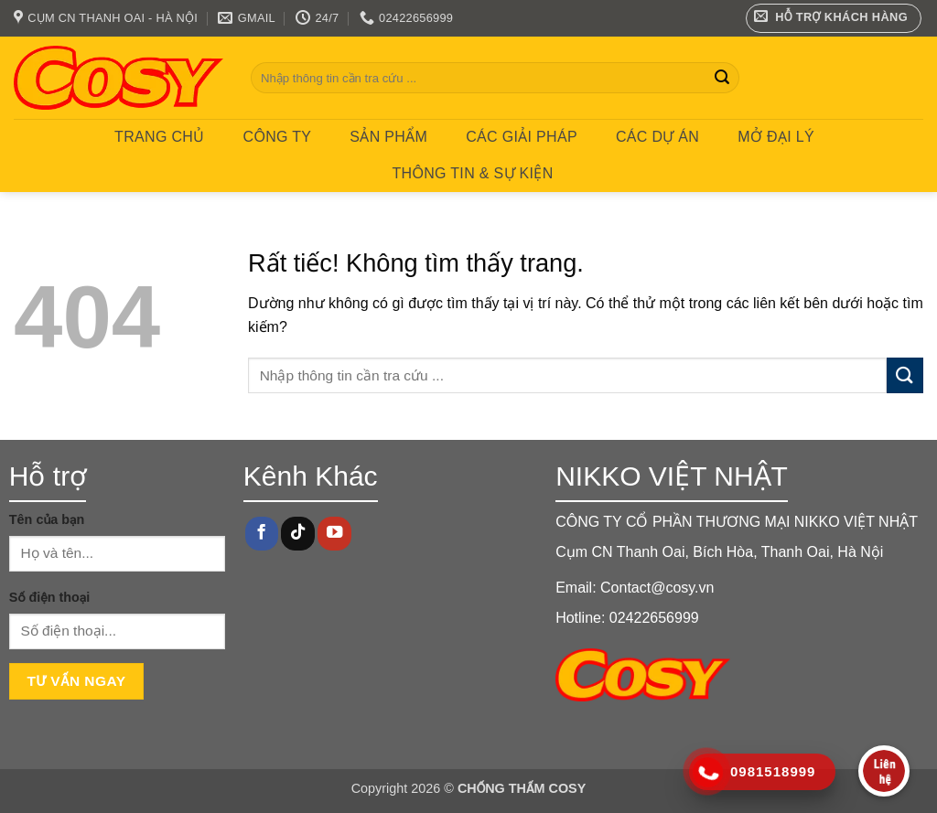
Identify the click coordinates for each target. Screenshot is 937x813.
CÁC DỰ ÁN (657, 136)
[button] (834, 18)
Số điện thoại (49, 597)
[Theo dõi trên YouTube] (334, 534)
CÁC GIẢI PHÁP (521, 136)
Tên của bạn (47, 519)
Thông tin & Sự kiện (472, 173)
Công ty (277, 136)
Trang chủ (159, 136)
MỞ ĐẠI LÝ (776, 136)
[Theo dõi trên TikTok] (297, 534)
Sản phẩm (388, 136)
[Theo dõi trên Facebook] (261, 534)
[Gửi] (722, 77)
